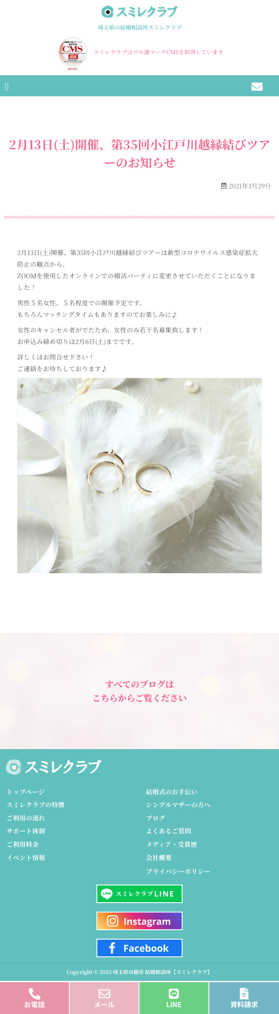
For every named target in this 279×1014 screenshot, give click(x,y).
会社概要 (159, 857)
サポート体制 (25, 830)
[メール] (104, 991)
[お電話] (34, 991)
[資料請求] (244, 991)
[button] (6, 86)
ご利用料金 (22, 843)
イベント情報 (25, 857)
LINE (174, 1004)
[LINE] (174, 991)
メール (104, 1004)
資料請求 (244, 1004)
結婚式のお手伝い (172, 791)
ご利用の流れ (25, 817)
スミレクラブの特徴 (35, 804)
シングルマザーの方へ (178, 804)
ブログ (155, 817)
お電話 (34, 1004)
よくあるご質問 (168, 830)
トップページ (25, 791)
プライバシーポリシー (178, 871)
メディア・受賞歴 (171, 843)
